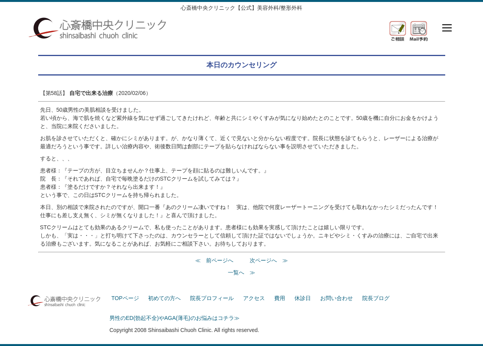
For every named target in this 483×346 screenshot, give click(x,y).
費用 (279, 298)
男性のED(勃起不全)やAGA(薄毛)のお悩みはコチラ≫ (174, 318)
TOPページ (125, 298)
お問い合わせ (336, 298)
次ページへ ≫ (269, 260)
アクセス (254, 298)
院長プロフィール (212, 298)
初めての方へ (164, 298)
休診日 (302, 298)
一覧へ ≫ (241, 272)
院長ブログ (376, 298)
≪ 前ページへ (214, 260)
